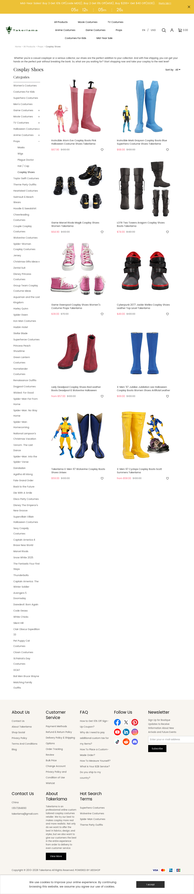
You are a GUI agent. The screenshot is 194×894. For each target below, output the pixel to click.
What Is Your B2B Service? (95, 766)
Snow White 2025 (23, 558)
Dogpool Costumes (24, 386)
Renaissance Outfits (24, 380)
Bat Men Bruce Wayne (26, 676)
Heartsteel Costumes (25, 191)
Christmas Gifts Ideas (25, 262)
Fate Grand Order (23, 480)
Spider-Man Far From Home (25, 401)
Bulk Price (51, 760)
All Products (29, 46)
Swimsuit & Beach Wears (23, 199)
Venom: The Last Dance (23, 447)
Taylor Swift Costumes (26, 178)
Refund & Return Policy (59, 732)
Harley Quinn (20, 309)
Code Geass (20, 611)
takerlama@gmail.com (25, 814)
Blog (14, 749)
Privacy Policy (19, 738)
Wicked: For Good (23, 393)
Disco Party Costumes (26, 499)
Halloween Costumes (25, 129)
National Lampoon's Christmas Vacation (24, 436)
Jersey (17, 255)
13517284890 (19, 808)
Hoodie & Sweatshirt (24, 208)
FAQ (84, 712)
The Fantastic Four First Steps (26, 566)
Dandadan (19, 468)
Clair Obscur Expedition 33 (26, 632)
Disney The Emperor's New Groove (25, 508)
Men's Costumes (22, 104)
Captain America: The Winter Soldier (26, 584)
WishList (50, 783)
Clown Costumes (23, 652)
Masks (21, 147)
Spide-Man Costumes (92, 819)
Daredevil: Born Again (25, 604)
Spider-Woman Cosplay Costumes (24, 246)
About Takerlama (22, 727)
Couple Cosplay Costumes (22, 229)
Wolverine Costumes (25, 238)
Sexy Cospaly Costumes (21, 531)
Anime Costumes (23, 135)
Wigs (20, 154)
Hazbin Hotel (20, 327)
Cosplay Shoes (26, 172)
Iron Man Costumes (24, 321)
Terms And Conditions (24, 744)
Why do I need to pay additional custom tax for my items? (94, 738)
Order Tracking (54, 749)
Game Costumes (23, 110)
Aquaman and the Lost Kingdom (26, 299)
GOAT (16, 670)
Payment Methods (56, 726)
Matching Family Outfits (22, 685)
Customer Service (56, 715)
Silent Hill (18, 623)
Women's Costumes (25, 86)
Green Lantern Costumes (21, 360)
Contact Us (18, 721)
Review (50, 755)
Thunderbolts (21, 575)
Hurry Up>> (165, 3)
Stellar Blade (20, 333)
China (15, 802)
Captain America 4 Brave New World (24, 542)
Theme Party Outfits (24, 185)
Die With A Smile (22, 493)
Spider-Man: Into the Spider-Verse (25, 459)
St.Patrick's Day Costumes (21, 661)
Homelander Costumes (20, 371)
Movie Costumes (23, 117)
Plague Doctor (26, 160)
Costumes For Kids (24, 92)
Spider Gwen (20, 315)
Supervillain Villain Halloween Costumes (25, 519)
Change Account (56, 766)
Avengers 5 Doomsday (20, 595)
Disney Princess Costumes (22, 276)
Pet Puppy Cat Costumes (21, 643)
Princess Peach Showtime (22, 348)
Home (18, 46)
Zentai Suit (19, 268)
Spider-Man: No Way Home (25, 413)
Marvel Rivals (20, 551)
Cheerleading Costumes (21, 217)
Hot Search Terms (91, 797)
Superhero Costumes (25, 98)
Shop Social (18, 732)
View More (56, 856)
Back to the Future (23, 487)
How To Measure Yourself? (95, 761)
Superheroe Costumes (26, 340)
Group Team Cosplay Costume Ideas (25, 288)
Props (40, 46)
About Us (21, 712)
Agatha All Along (23, 474)
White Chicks (20, 617)
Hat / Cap (23, 166)
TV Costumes (21, 123)
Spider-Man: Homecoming (21, 424)
